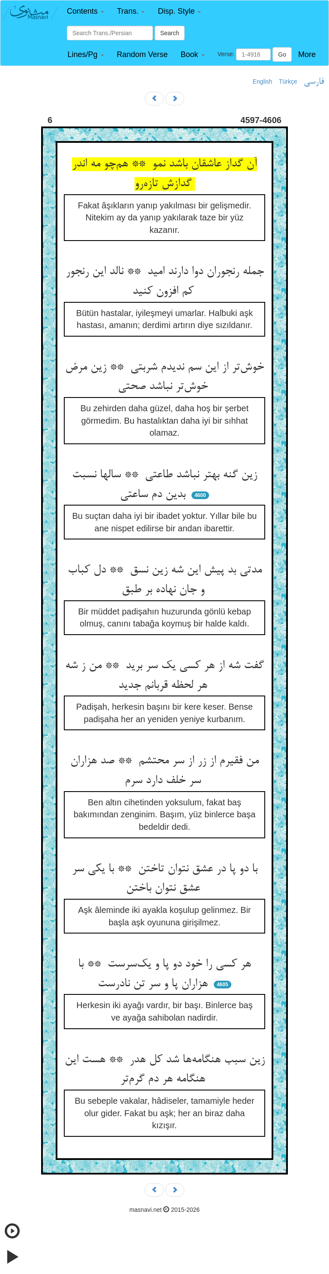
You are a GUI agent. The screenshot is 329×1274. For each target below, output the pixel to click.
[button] (85, 11)
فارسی (314, 82)
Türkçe (288, 81)
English (262, 81)
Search (169, 33)
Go (282, 54)
